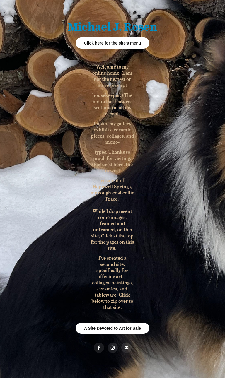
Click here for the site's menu (112, 43)
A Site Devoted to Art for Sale (112, 328)
